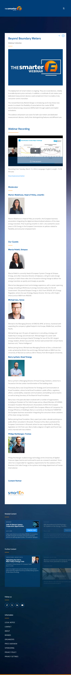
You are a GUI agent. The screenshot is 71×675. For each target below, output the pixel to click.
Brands (8, 635)
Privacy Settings (11, 656)
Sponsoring (9, 648)
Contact (8, 626)
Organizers (9, 639)
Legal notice (10, 622)
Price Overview (11, 643)
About (7, 631)
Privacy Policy (10, 652)
